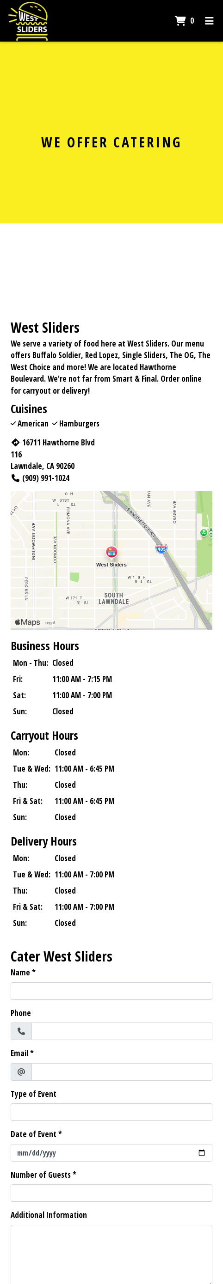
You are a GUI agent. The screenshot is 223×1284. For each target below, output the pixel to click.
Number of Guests (41, 1174)
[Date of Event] (111, 1153)
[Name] (111, 991)
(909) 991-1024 (40, 478)
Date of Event (33, 1134)
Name (20, 972)
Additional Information (49, 1215)
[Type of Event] (111, 1112)
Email (19, 1053)
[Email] (121, 1072)
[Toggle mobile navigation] (209, 21)
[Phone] (121, 1031)
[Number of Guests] (111, 1193)
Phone (21, 1013)
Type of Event (33, 1094)
